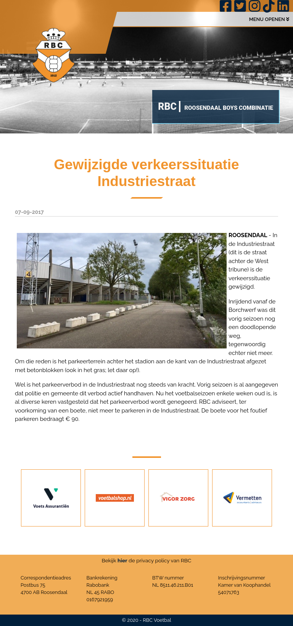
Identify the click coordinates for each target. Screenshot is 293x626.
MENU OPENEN (269, 19)
